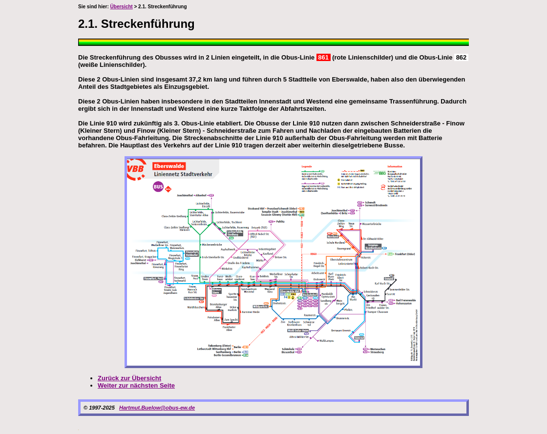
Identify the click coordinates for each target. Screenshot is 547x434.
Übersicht (121, 6)
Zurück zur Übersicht (129, 378)
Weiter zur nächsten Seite (136, 385)
